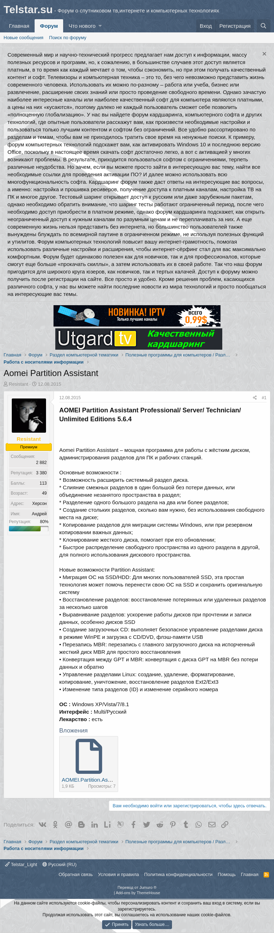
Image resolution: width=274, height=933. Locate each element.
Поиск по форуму (67, 37)
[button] (100, 25)
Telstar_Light (21, 864)
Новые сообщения (24, 37)
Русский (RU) (59, 864)
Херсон (39, 503)
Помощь (226, 874)
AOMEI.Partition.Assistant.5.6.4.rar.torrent (111, 780)
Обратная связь (76, 874)
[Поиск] (263, 25)
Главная (19, 26)
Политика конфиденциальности (178, 874)
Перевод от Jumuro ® (136, 887)
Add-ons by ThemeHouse (138, 893)
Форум (49, 26)
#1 (264, 397)
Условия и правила (118, 874)
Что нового (81, 26)
